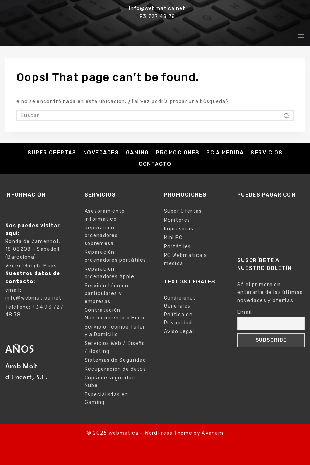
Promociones (178, 152)
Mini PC (173, 238)
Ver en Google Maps (31, 266)
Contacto (155, 164)
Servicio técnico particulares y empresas (107, 293)
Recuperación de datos (115, 369)
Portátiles (177, 247)
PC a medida (225, 152)
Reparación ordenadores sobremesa (101, 235)
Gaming (137, 152)
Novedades (101, 152)
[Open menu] (301, 36)
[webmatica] (42, 36)
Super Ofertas (52, 152)
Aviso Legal (179, 331)
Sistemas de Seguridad (115, 360)
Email (244, 312)
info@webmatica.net (33, 298)
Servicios (267, 152)
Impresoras (179, 229)
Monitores (177, 220)
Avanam (212, 433)
